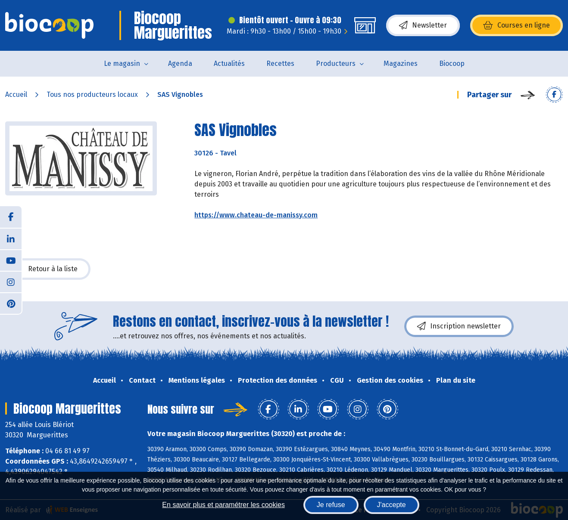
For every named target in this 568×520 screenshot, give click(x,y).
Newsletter (423, 25)
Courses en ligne (516, 25)
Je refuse (331, 504)
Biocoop (452, 63)
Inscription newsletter (459, 326)
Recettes (280, 63)
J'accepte (391, 504)
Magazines (401, 63)
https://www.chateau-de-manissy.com (256, 215)
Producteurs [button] (336, 63)
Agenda (180, 63)
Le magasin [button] (122, 63)
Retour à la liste (48, 269)
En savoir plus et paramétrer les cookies (223, 504)
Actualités (229, 63)
